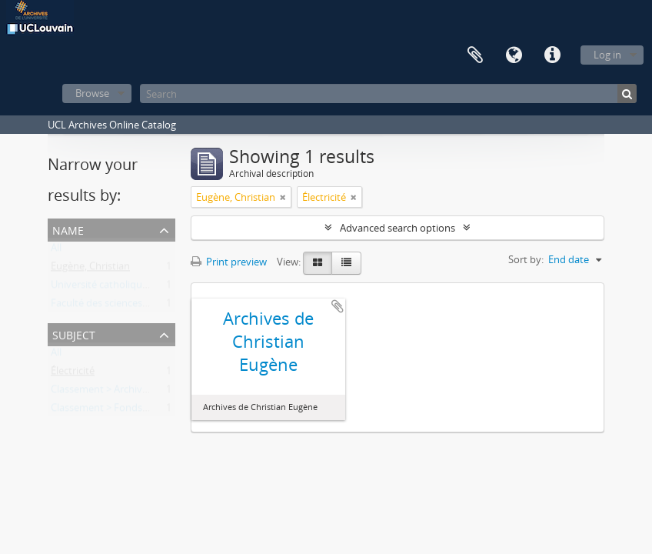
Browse (92, 93)
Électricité (73, 374)
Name (68, 229)
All (56, 251)
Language (513, 55)
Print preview (229, 262)
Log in (607, 55)
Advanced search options (397, 228)
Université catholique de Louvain (126, 288)
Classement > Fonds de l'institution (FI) (139, 411)
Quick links (552, 55)
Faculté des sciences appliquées (123, 306)
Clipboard (475, 55)
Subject (73, 333)
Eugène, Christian (90, 269)
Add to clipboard (337, 306)
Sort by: (526, 259)
